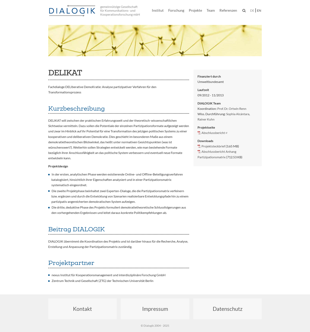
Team (211, 10)
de (252, 10)
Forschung (176, 10)
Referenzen (228, 10)
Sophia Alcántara (237, 114)
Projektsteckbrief (213, 146)
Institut (158, 10)
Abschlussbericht (214, 133)
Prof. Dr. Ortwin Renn (231, 108)
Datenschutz (227, 308)
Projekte (195, 10)
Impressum (155, 308)
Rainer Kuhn (206, 119)
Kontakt (82, 308)
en (259, 10)
